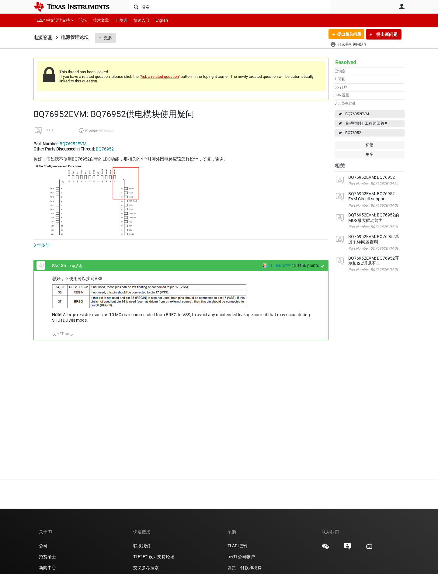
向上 (54, 335)
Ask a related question (160, 76)
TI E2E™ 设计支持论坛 (153, 556)
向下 (71, 335)
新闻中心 (47, 567)
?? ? (49, 131)
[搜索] (229, 6)
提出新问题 (386, 34)
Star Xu (59, 265)
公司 (43, 545)
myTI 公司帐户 (241, 556)
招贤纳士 (47, 556)
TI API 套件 (238, 545)
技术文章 (101, 20)
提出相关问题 (347, 34)
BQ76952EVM (357, 114)
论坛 (83, 20)
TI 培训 (121, 20)
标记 (370, 145)
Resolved (345, 62)
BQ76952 (353, 132)
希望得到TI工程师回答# (366, 123)
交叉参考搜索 (146, 567)
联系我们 (141, 545)
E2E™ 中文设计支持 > (54, 20)
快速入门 (141, 20)
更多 (108, 37)
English (161, 20)
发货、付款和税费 (245, 567)
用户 (401, 6)
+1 (323, 266)
